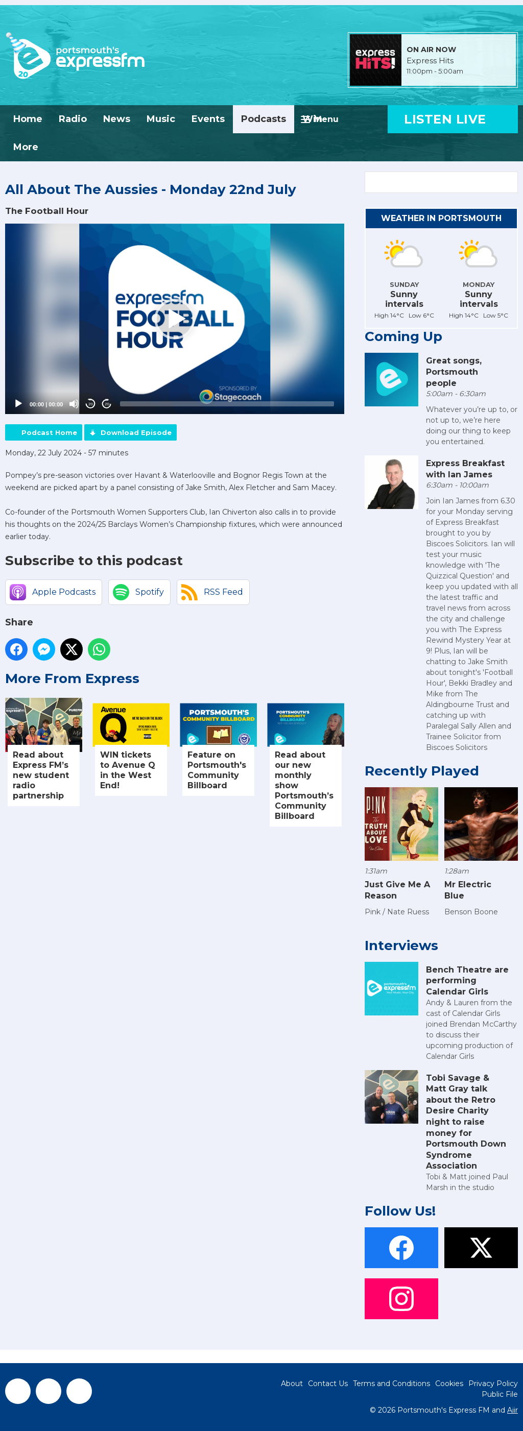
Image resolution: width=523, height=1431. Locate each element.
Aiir (512, 1410)
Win (312, 119)
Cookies (449, 1383)
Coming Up (403, 336)
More (25, 147)
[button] (174, 319)
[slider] (227, 403)
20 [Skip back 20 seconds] (90, 404)
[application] (174, 319)
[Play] (18, 404)
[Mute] (74, 404)
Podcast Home (49, 432)
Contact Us (328, 1383)
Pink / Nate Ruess (397, 911)
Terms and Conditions (391, 1383)
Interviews (401, 945)
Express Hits (430, 60)
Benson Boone (471, 911)
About (292, 1383)
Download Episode (136, 432)
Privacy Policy (493, 1383)
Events (208, 119)
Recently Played (422, 771)
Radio (73, 119)
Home (27, 119)
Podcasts (263, 119)
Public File (500, 1394)
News (116, 119)
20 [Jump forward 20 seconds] (107, 404)
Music (161, 119)
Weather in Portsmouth (441, 218)
